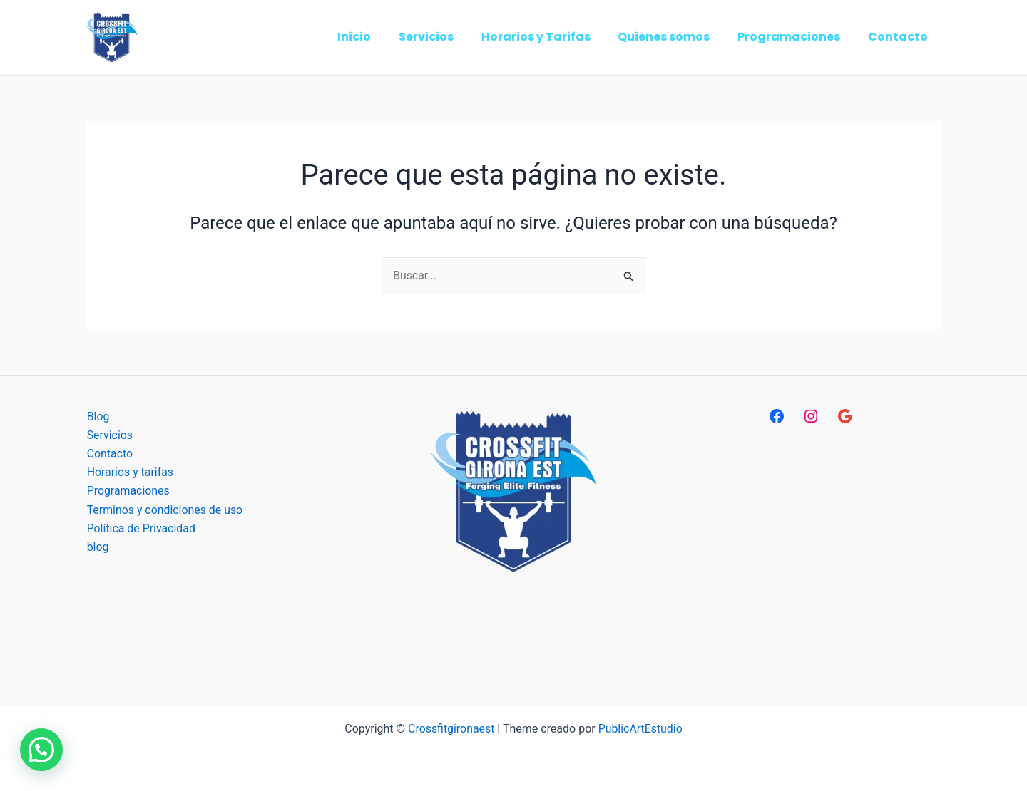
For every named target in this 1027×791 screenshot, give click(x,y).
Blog (97, 416)
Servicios (109, 435)
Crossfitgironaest (450, 728)
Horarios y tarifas (129, 473)
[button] (41, 749)
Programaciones (127, 491)
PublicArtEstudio (640, 728)
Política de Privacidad (140, 529)
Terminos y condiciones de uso (164, 510)
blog (97, 547)
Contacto (109, 453)
